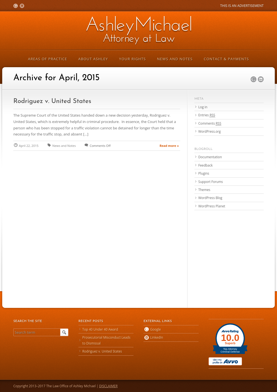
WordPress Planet (211, 206)
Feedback (205, 165)
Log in (202, 107)
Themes (204, 189)
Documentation (210, 157)
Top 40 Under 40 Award (100, 329)
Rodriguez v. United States (52, 101)
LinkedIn (22, 6)
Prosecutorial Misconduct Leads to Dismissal (106, 340)
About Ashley (93, 58)
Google (15, 6)
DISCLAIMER (108, 386)
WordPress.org (209, 131)
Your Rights (132, 58)
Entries (206, 115)
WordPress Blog (210, 197)
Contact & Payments (226, 58)
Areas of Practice (47, 58)
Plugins (203, 173)
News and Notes (175, 58)
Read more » (169, 146)
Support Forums (210, 181)
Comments (209, 123)
